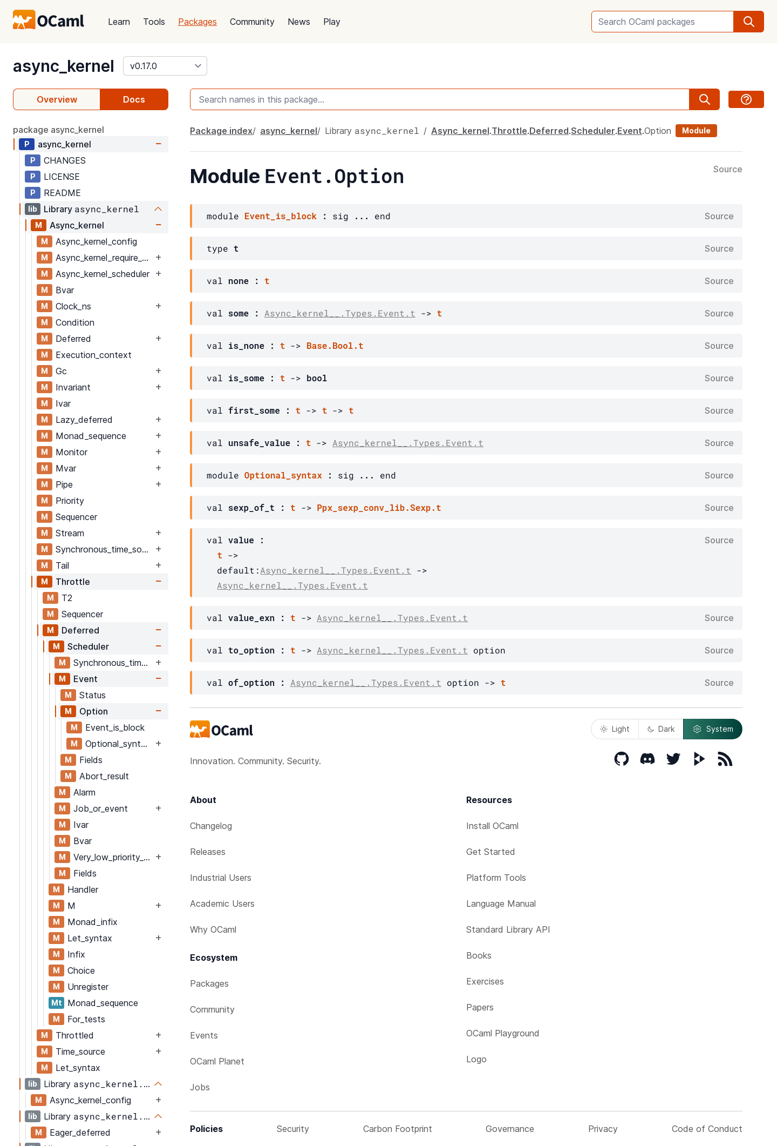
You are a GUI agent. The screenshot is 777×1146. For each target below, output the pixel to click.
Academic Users (222, 903)
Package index (221, 130)
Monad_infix (92, 921)
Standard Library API (508, 929)
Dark (661, 728)
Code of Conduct (707, 1128)
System (712, 729)
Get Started (490, 851)
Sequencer (76, 516)
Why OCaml (213, 929)
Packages (197, 21)
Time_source (80, 1051)
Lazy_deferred (84, 419)
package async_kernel (58, 129)
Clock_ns (73, 306)
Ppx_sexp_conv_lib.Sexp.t (379, 507)
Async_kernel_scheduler (102, 273)
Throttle (73, 581)
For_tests (86, 1019)
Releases (208, 851)
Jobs (200, 1087)
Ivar (63, 403)
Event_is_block (115, 727)
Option (93, 711)
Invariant (73, 387)
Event (85, 678)
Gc (61, 371)
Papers (480, 1007)
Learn (119, 21)
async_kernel (63, 66)
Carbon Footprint (397, 1128)
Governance (510, 1128)
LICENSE (62, 176)
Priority (70, 500)
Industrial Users (220, 877)
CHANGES (65, 160)
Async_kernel (77, 225)
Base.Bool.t (335, 345)
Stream (70, 533)
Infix (76, 954)
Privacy (603, 1128)
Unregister (87, 986)
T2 (67, 597)
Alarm (84, 792)
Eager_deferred (80, 1132)
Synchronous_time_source (104, 549)
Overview (57, 99)
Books (479, 955)
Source (727, 169)
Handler (82, 889)
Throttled (75, 1035)
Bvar (65, 290)
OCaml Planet (217, 1061)
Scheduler (88, 646)
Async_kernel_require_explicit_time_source (104, 257)
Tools (154, 21)
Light (615, 728)
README (62, 192)
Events (204, 1035)
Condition (75, 322)
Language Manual (501, 903)
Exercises (485, 981)
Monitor (71, 452)
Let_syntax (89, 938)
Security (293, 1128)
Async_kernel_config (96, 241)
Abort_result (104, 776)
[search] (749, 21)
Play (331, 21)
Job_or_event (100, 808)
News (299, 21)
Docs (134, 99)
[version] (165, 66)
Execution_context (94, 354)
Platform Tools (496, 877)
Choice (81, 970)
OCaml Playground (503, 1033)
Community (252, 21)
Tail (62, 565)
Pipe (64, 484)
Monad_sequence (91, 435)
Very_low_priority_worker (113, 857)
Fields (91, 759)
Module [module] (696, 130)
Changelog (211, 825)
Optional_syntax (118, 743)
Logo (476, 1059)
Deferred (73, 338)
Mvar (66, 468)
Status (92, 695)
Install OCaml (492, 825)
